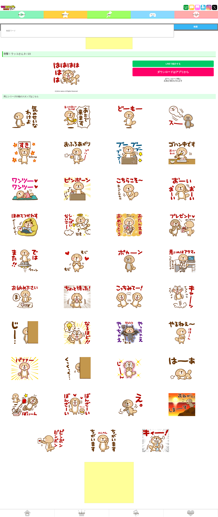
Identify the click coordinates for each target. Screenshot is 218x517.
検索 (196, 27)
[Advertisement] (109, 41)
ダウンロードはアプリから (173, 72)
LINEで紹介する (173, 64)
